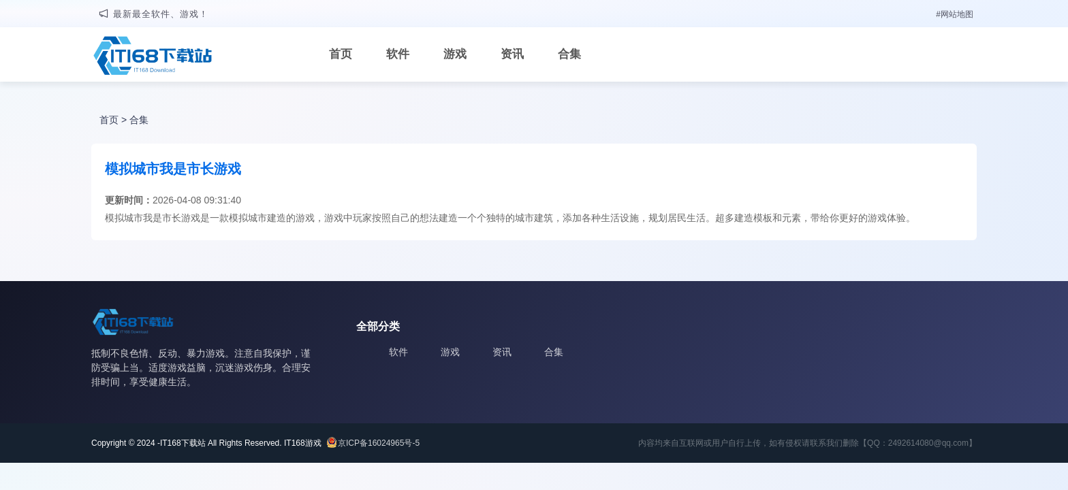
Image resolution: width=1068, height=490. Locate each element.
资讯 (512, 54)
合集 (569, 54)
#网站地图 (954, 14)
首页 (340, 54)
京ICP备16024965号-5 (379, 443)
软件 (397, 54)
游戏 (455, 54)
